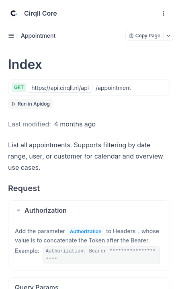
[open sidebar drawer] (11, 35)
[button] (89, 210)
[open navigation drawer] (163, 13)
